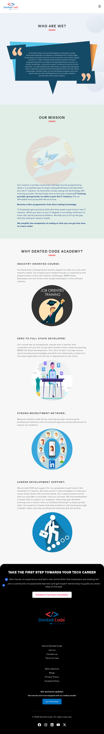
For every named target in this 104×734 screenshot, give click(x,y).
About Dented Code (52, 646)
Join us (52, 650)
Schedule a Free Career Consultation (52, 594)
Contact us (52, 654)
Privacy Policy (52, 677)
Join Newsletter (52, 701)
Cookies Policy (52, 681)
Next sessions (52, 669)
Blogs (52, 673)
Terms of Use (52, 658)
